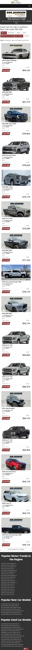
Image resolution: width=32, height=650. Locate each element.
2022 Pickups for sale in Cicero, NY (8, 587)
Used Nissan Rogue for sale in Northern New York (11, 627)
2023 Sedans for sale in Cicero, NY (8, 584)
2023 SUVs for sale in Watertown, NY (8, 577)
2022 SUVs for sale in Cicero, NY (7, 585)
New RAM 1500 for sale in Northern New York (10, 603)
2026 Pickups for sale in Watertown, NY (9, 565)
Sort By (26, 36)
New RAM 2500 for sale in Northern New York (10, 605)
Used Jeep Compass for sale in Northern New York (11, 637)
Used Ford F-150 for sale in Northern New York (10, 642)
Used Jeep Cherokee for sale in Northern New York (11, 639)
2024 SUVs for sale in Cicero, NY (7, 573)
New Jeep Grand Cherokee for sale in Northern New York (12, 610)
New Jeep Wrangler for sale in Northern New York (11, 612)
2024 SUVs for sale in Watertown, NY (8, 572)
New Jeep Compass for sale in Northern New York (11, 609)
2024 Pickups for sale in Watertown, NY (9, 575)
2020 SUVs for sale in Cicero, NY (7, 592)
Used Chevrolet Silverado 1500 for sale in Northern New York (12, 645)
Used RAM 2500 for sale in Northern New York (10, 625)
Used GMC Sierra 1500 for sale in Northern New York (11, 641)
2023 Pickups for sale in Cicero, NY (8, 580)
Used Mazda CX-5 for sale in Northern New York (10, 630)
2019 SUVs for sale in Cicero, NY (7, 594)
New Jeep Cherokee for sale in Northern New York (11, 607)
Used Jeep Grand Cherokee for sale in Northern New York (12, 635)
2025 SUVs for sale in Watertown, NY (8, 566)
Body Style (11, 32)
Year (24, 32)
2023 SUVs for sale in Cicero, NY (7, 578)
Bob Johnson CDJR (7, 36)
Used (4, 32)
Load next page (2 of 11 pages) (16, 549)
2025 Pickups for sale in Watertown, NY (9, 570)
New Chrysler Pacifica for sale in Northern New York (11, 614)
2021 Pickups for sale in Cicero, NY (8, 590)
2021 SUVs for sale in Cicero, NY (7, 589)
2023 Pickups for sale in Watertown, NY (9, 582)
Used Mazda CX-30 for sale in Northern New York (11, 632)
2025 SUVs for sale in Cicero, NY (7, 568)
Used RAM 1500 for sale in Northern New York (10, 623)
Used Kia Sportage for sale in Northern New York (10, 634)
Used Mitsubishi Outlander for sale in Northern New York (12, 629)
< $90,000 (18, 36)
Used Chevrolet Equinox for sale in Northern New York (11, 646)
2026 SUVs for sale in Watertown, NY (8, 563)
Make (19, 32)
